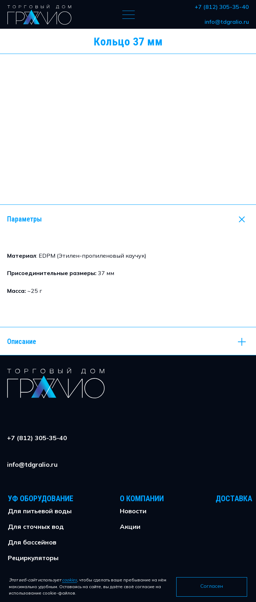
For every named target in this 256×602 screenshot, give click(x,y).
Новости (133, 511)
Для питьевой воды (40, 511)
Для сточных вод (36, 526)
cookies (69, 579)
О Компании (142, 498)
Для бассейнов (32, 542)
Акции (130, 526)
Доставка (234, 498)
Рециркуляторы (33, 558)
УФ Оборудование (40, 498)
